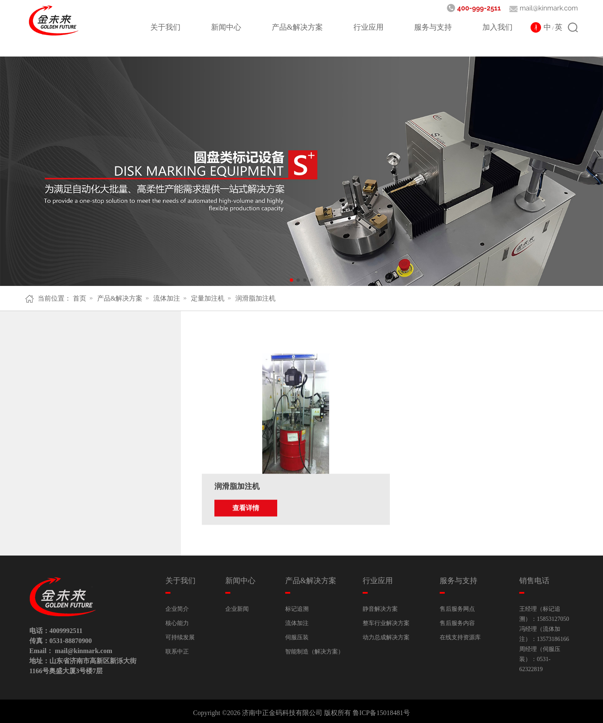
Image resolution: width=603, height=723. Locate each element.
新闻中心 (226, 27)
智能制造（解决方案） (314, 648)
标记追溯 (297, 605)
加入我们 (497, 27)
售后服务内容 (457, 620)
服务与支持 (433, 27)
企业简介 (177, 605)
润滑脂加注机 (255, 298)
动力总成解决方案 (386, 634)
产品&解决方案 (297, 27)
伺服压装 (297, 634)
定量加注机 (207, 298)
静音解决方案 (380, 605)
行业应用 (368, 27)
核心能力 (177, 620)
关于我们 (165, 27)
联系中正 (177, 648)
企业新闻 (237, 605)
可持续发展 (180, 634)
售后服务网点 (457, 605)
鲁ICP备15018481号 (381, 709)
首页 (79, 298)
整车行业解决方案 (386, 620)
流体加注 (166, 298)
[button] (291, 280)
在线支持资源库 (460, 634)
